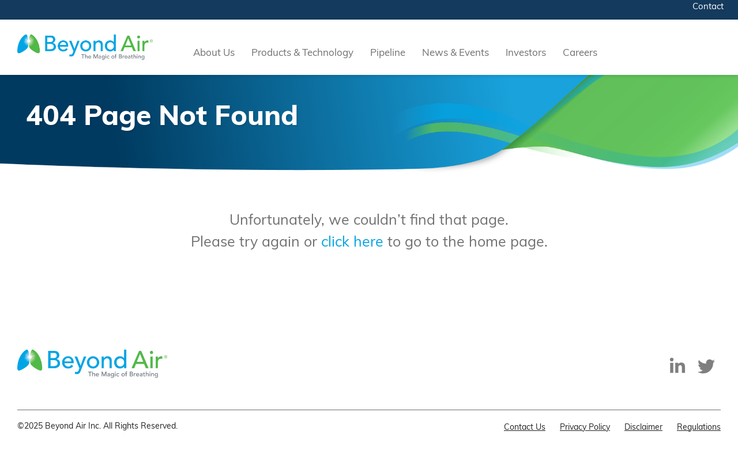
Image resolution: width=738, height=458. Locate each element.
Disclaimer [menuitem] (643, 427)
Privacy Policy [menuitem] (585, 427)
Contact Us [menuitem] (524, 427)
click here (352, 243)
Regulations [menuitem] (699, 427)
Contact (708, 7)
